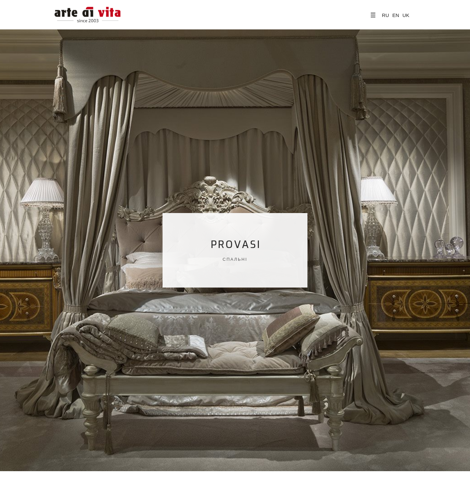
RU (385, 15)
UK (405, 15)
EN (395, 15)
